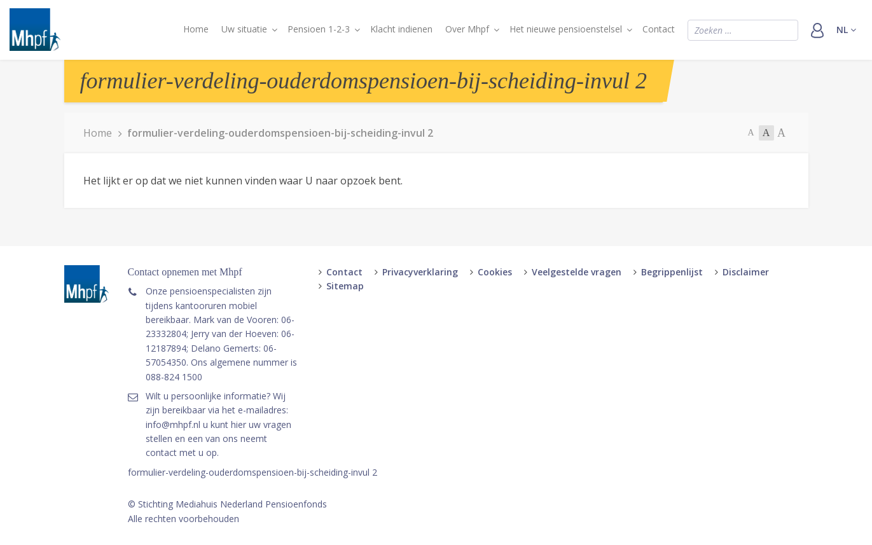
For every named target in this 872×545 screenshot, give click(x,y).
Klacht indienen (401, 29)
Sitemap (345, 286)
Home (196, 29)
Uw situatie (244, 29)
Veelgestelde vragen (576, 272)
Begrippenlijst (672, 272)
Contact (658, 29)
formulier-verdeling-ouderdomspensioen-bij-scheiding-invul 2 (252, 472)
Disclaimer (746, 272)
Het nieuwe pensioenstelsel (565, 29)
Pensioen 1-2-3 (318, 29)
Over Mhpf (467, 29)
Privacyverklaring (420, 272)
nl (846, 30)
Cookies (495, 272)
